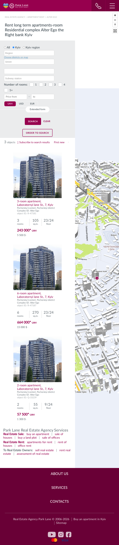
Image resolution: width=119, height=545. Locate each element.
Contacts (59, 501)
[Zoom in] (115, 15)
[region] (97, 278)
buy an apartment (38, 434)
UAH (10, 104)
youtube (52, 534)
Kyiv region (33, 47)
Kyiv (17, 47)
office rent (24, 445)
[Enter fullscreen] (115, 31)
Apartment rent (35, 17)
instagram (61, 534)
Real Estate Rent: (14, 442)
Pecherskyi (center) (26, 208)
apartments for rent (39, 442)
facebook (68, 534)
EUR (32, 104)
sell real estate (44, 450)
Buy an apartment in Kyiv (89, 519)
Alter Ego (34, 211)
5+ (11, 90)
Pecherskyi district (46, 208)
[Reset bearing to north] (115, 24)
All (8, 47)
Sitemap (61, 523)
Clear (46, 121)
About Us (59, 474)
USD (21, 104)
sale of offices (51, 437)
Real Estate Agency (15, 17)
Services (59, 487)
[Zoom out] (115, 20)
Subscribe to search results (34, 142)
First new (59, 142)
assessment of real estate (33, 453)
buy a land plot (27, 437)
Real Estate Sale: (13, 434)
